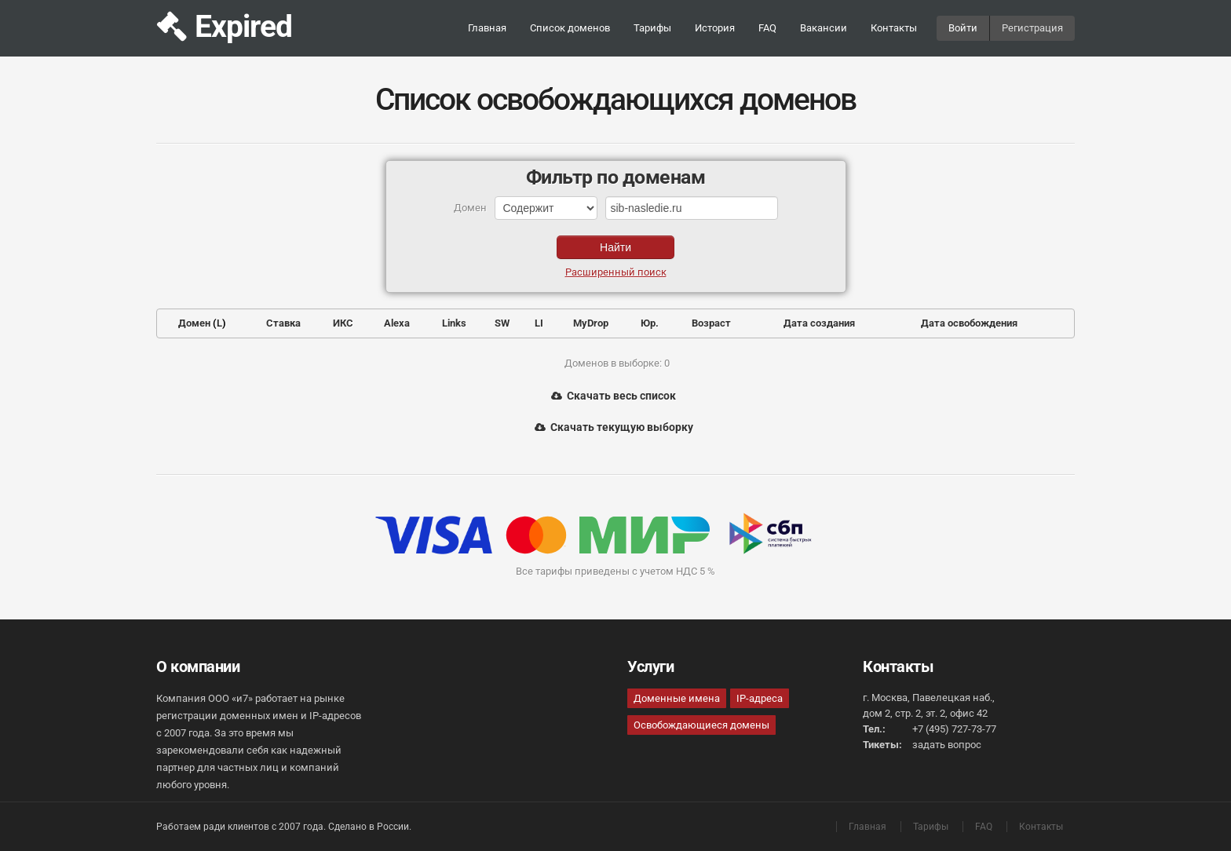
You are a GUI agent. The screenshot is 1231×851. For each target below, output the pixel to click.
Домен (194, 323)
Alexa (397, 323)
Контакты (894, 28)
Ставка (283, 323)
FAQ (767, 28)
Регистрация (1032, 28)
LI (539, 323)
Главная (487, 28)
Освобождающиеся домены (701, 725)
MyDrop (590, 323)
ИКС (343, 323)
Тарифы (652, 28)
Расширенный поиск (616, 272)
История (715, 28)
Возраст (711, 323)
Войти (962, 28)
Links (454, 323)
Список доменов (570, 28)
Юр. (650, 323)
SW (502, 323)
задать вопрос (946, 745)
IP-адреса (759, 698)
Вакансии (823, 28)
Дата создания (819, 323)
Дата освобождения (969, 323)
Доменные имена (677, 698)
